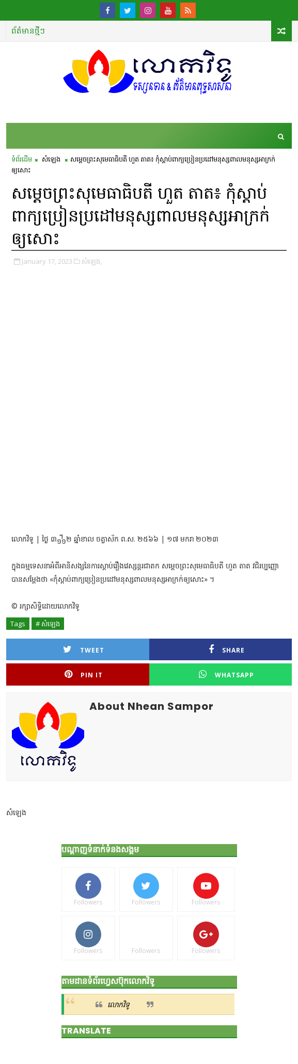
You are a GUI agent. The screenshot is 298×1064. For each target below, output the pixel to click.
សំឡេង (51, 159)
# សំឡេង (48, 623)
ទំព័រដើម (21, 159)
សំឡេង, (92, 261)
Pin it (84, 674)
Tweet (83, 650)
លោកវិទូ (118, 1004)
